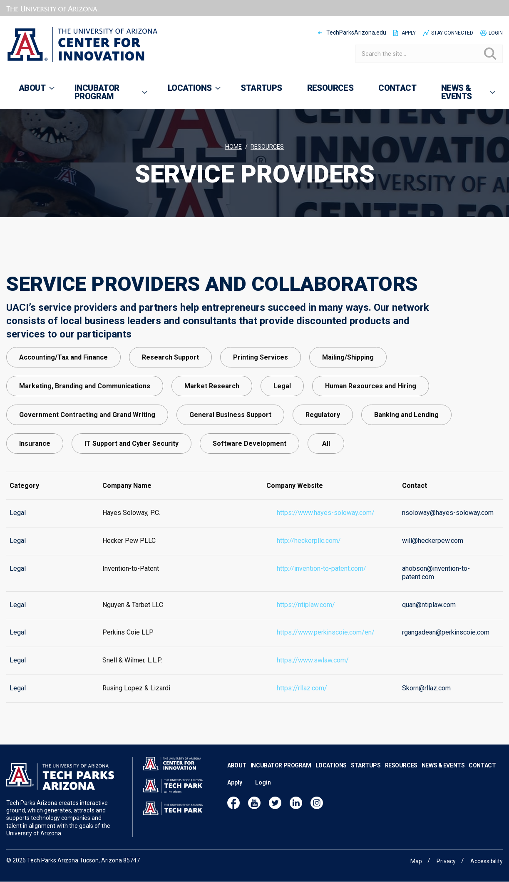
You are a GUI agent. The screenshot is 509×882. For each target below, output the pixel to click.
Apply (409, 33)
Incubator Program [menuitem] (105, 96)
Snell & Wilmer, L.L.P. (132, 676)
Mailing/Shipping (348, 388)
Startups (366, 777)
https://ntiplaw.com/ (306, 620)
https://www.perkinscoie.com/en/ (326, 648)
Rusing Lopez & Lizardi (136, 704)
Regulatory (322, 446)
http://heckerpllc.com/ (309, 556)
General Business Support (230, 446)
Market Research (211, 417)
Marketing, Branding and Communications (84, 417)
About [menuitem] (31, 91)
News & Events (443, 777)
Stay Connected (452, 33)
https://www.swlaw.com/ (313, 676)
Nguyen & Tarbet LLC (132, 620)
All (326, 475)
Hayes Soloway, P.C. (131, 528)
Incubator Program (281, 777)
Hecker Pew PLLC (129, 556)
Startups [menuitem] (261, 88)
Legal (282, 417)
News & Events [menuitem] (463, 96)
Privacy (446, 861)
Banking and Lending (406, 446)
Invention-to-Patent (130, 584)
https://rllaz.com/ (302, 704)
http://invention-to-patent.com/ (321, 584)
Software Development (249, 475)
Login (496, 33)
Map (416, 861)
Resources (267, 146)
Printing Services (260, 388)
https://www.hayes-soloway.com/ (326, 528)
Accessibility (486, 861)
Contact (482, 777)
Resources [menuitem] (330, 88)
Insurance (34, 475)
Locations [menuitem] (188, 91)
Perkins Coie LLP (128, 648)
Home (233, 146)
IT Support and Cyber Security (131, 475)
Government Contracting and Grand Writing (87, 446)
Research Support (170, 388)
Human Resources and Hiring (370, 417)
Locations (331, 777)
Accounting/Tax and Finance (63, 388)
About (236, 777)
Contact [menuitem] (397, 88)
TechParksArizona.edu (356, 32)
